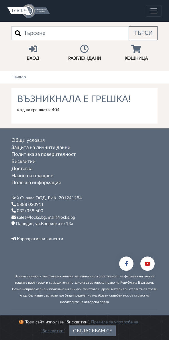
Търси (143, 33)
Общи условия (28, 140)
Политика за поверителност (43, 154)
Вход (32, 53)
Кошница (136, 53)
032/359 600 (27, 210)
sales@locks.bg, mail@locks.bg (43, 217)
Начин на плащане (32, 176)
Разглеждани (84, 53)
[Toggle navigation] (154, 11)
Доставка (21, 168)
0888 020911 (27, 204)
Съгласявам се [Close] (92, 331)
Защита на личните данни (40, 147)
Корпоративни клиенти (37, 238)
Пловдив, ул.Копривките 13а (42, 223)
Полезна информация (36, 182)
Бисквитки (23, 161)
